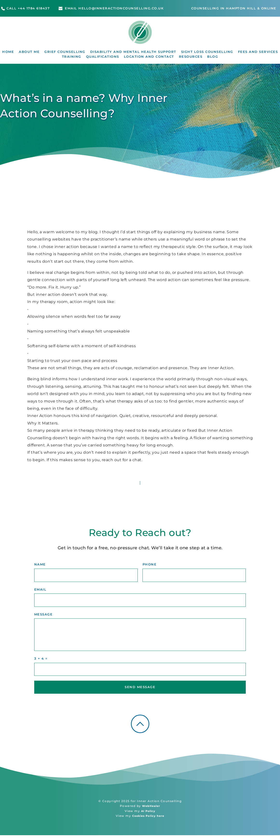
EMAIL (40, 593)
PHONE (150, 568)
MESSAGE (43, 619)
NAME (40, 568)
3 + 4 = (41, 663)
